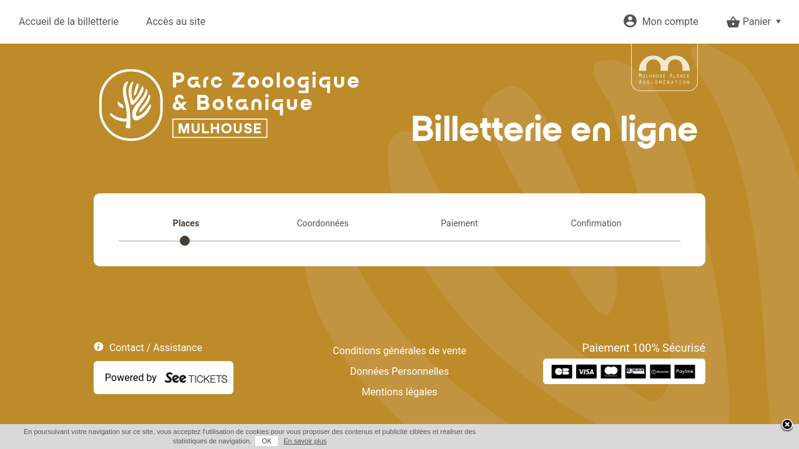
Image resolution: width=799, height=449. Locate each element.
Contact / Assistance (155, 348)
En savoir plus (681, 441)
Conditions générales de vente (399, 351)
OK (644, 441)
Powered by (131, 378)
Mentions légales (399, 392)
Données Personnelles (399, 371)
